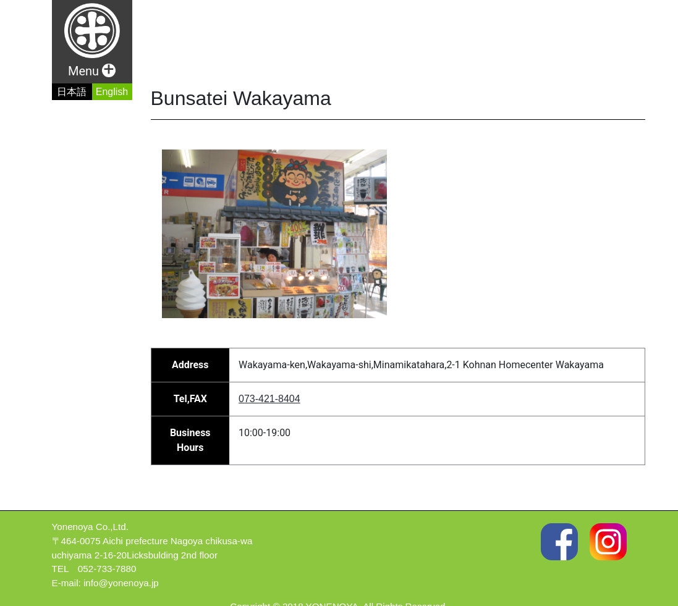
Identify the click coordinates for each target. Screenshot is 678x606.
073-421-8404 (269, 398)
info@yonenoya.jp (121, 583)
